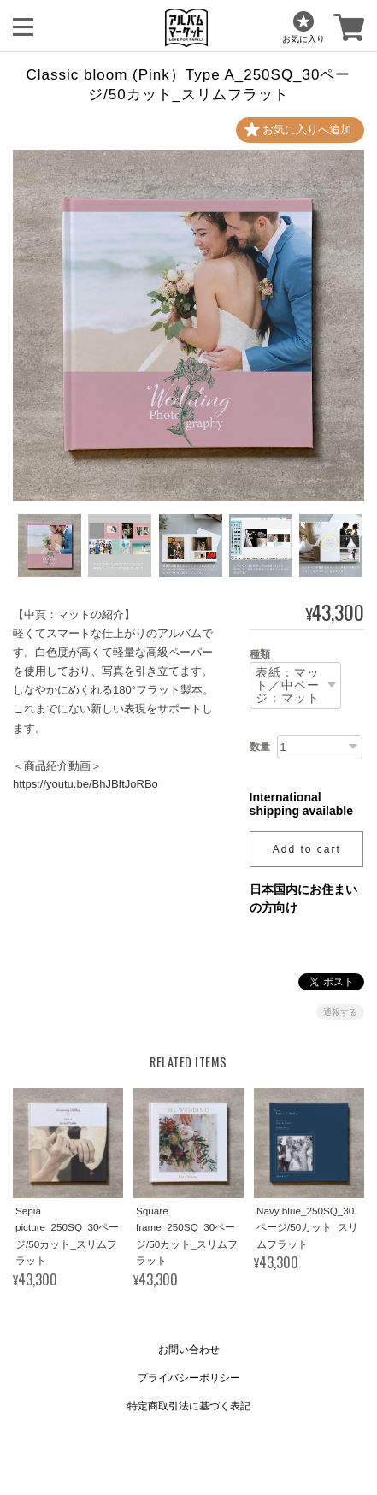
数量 (260, 747)
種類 (260, 654)
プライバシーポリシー (189, 1378)
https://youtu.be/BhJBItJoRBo (85, 783)
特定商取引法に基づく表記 (188, 1406)
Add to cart (307, 849)
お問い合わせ (189, 1350)
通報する (340, 1012)
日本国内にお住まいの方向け (303, 898)
